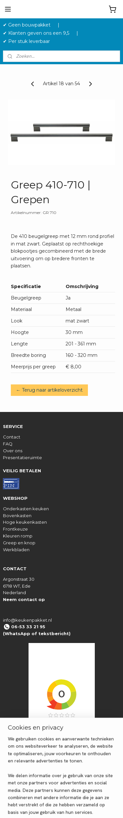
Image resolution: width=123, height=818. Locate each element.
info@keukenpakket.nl (27, 620)
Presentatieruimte (22, 457)
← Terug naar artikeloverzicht (49, 390)
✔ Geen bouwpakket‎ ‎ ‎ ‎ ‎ (29, 25)
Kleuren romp (17, 535)
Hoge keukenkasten (25, 522)
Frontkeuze (15, 529)
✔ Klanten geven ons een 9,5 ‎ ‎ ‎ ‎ (38, 33)
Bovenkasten (17, 515)
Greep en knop (19, 542)
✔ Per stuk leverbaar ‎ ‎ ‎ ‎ (29, 41)
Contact (11, 436)
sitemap (83, 806)
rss (95, 806)
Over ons (12, 450)
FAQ (7, 443)
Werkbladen (16, 549)
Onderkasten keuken (26, 508)
